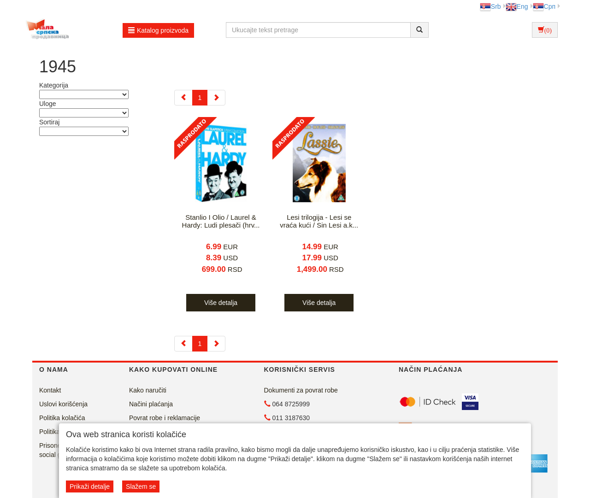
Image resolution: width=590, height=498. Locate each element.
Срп (544, 6)
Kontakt (50, 390)
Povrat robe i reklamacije (164, 418)
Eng (517, 6)
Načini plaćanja (151, 404)
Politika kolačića (62, 418)
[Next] (216, 97)
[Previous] (183, 97)
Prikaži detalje (90, 486)
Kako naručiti (147, 390)
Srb (490, 6)
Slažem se (141, 486)
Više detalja (220, 302)
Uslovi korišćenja (63, 404)
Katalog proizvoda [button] (158, 30)
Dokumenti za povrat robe (301, 390)
